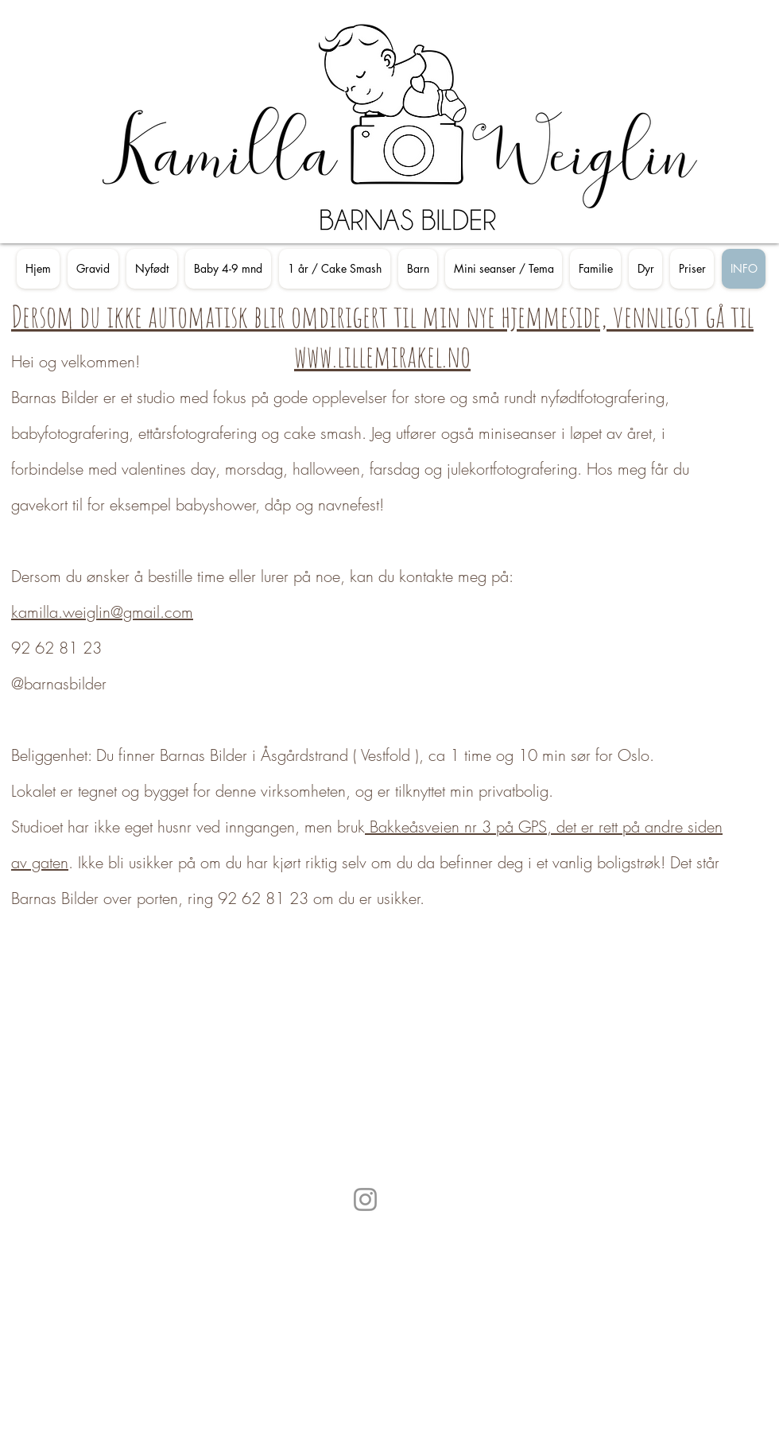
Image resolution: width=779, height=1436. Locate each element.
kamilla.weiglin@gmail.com (102, 612)
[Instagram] (365, 1199)
